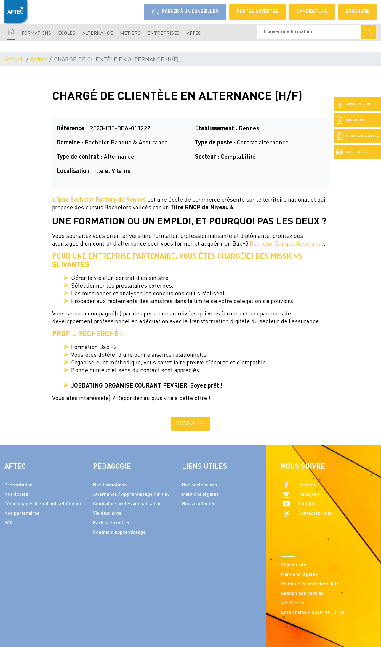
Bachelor (262, 244)
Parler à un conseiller (185, 11)
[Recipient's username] (309, 32)
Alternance (97, 33)
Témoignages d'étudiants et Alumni (42, 504)
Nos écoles (16, 494)
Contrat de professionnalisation (127, 504)
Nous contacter (198, 504)
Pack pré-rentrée (112, 523)
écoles (66, 33)
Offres (39, 60)
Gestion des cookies (302, 593)
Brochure (357, 11)
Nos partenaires (21, 513)
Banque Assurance (299, 244)
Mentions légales (200, 494)
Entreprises (164, 33)
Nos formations (110, 485)
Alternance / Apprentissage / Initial (131, 494)
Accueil (14, 60)
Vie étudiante (107, 513)
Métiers (130, 33)
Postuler (190, 424)
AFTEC (194, 33)
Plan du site (293, 565)
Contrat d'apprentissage (119, 532)
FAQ (8, 523)
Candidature (312, 11)
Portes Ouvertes (257, 11)
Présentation (18, 485)
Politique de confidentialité (310, 584)
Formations (36, 33)
